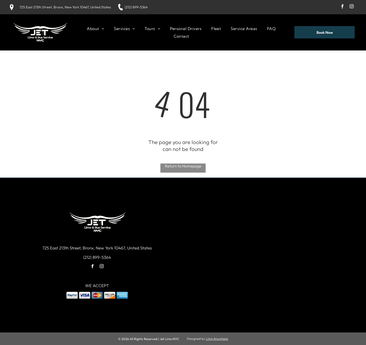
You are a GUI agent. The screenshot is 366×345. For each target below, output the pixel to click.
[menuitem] (95, 28)
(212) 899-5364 (136, 7)
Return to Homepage (183, 166)
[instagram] (352, 7)
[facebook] (342, 7)
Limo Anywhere (217, 339)
